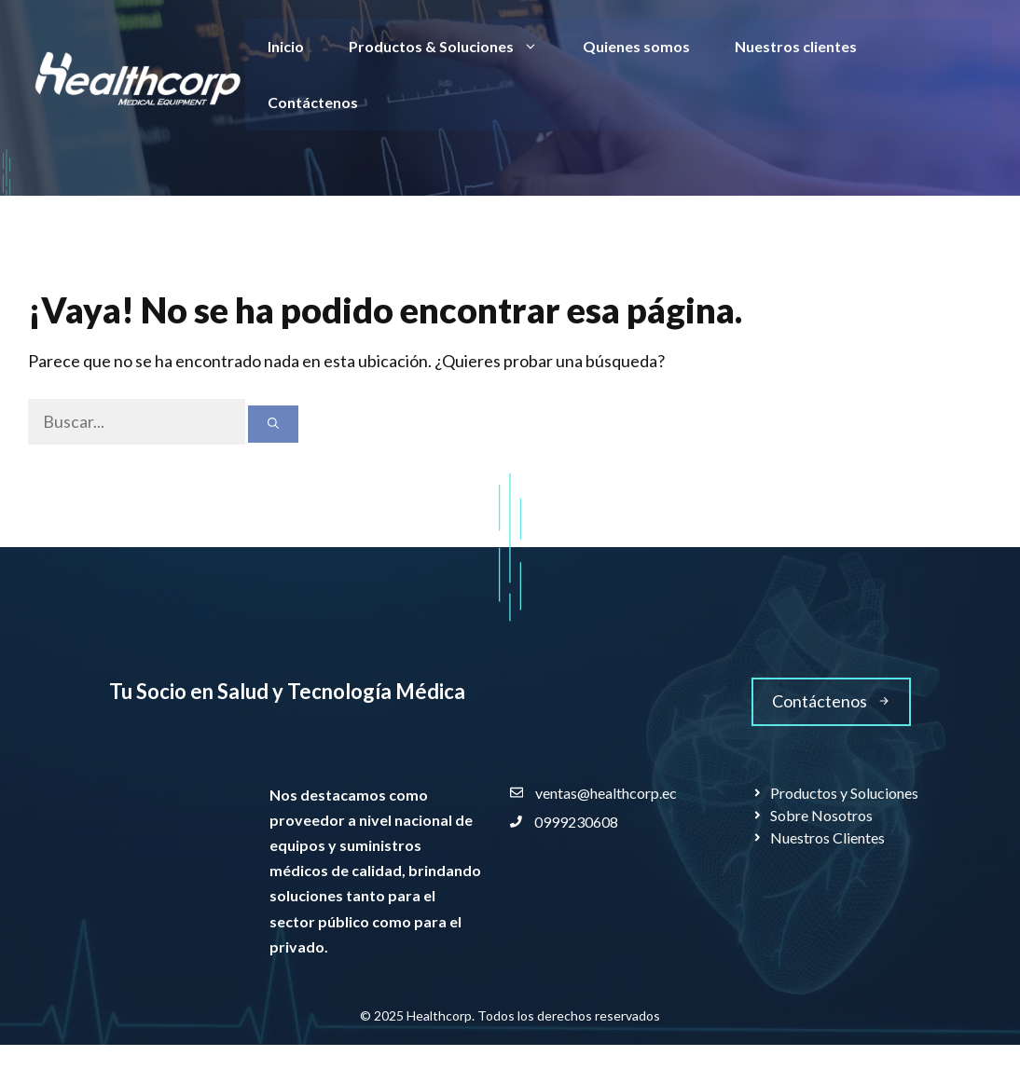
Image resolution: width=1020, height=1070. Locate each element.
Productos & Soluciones (454, 47)
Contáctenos (313, 102)
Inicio (286, 46)
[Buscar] (273, 424)
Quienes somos (636, 46)
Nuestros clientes (796, 46)
